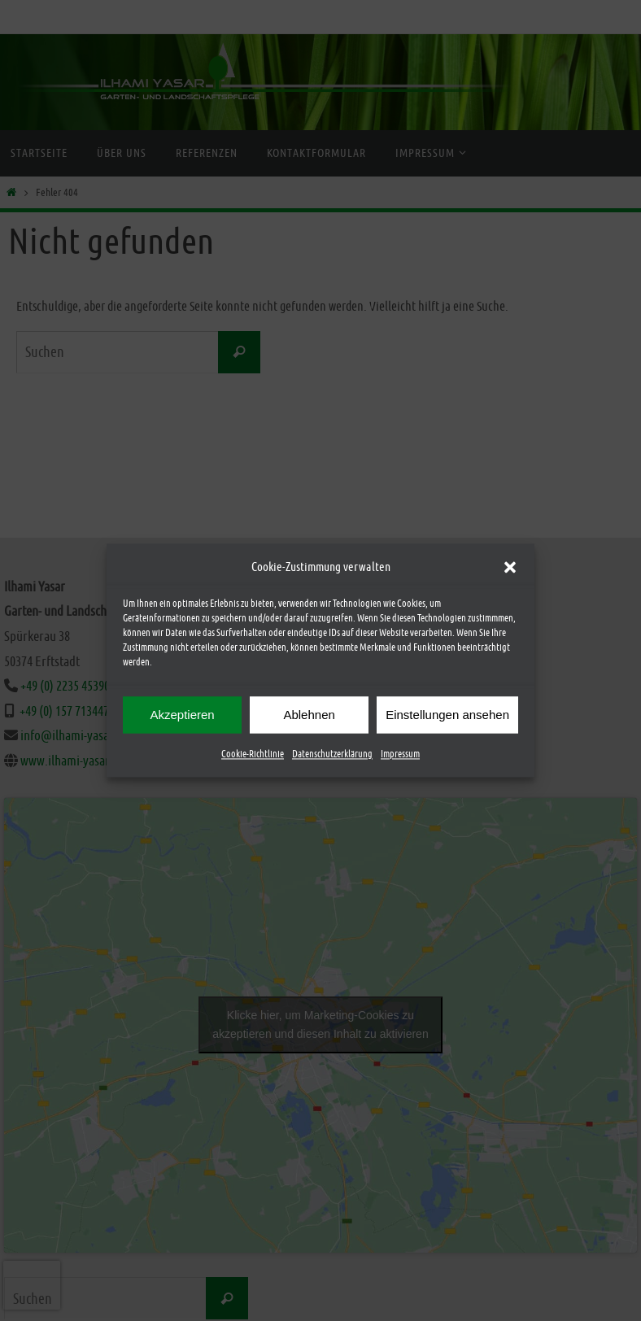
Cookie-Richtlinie (252, 754)
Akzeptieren (182, 715)
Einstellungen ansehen (447, 715)
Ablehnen (308, 715)
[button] (510, 567)
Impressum (400, 754)
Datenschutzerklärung (332, 754)
